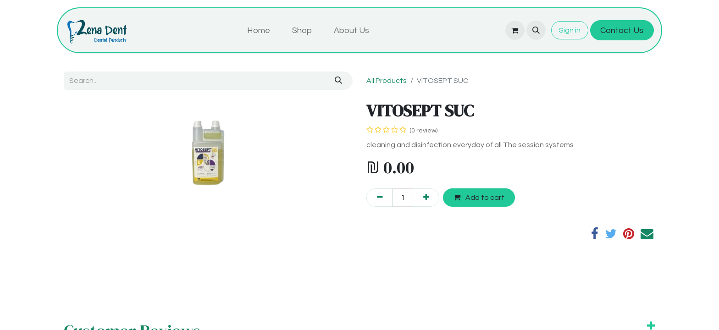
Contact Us (621, 30)
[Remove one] (379, 197)
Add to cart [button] (479, 197)
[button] (536, 30)
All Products (386, 80)
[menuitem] (258, 30)
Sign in (570, 30)
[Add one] (426, 197)
